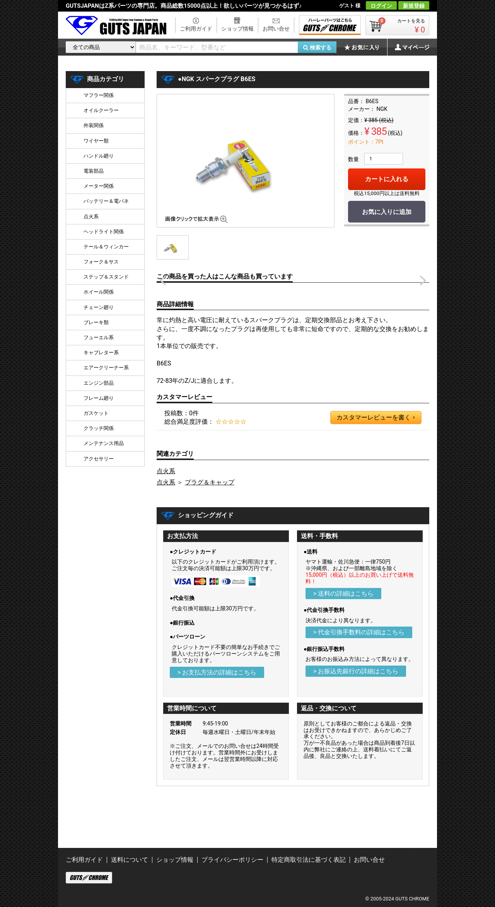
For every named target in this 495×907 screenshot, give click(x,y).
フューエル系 (99, 337)
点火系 (166, 471)
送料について (129, 859)
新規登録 (414, 6)
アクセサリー (99, 459)
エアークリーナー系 (106, 367)
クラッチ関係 (99, 428)
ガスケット (96, 413)
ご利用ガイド (196, 28)
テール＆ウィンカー (106, 247)
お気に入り (365, 47)
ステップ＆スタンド (106, 277)
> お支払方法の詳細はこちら (217, 672)
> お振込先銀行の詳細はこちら (355, 671)
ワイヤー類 (96, 141)
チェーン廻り (99, 307)
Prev (163, 280)
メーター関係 (99, 186)
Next (423, 280)
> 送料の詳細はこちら (343, 593)
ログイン (381, 6)
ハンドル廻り (99, 156)
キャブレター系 (101, 352)
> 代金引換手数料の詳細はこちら (359, 632)
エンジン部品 (99, 383)
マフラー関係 (99, 95)
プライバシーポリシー (232, 859)
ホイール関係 (99, 292)
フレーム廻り (99, 398)
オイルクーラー (101, 110)
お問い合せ (276, 28)
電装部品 (94, 171)
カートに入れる (386, 179)
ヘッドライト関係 (104, 231)
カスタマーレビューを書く (375, 417)
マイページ (408, 47)
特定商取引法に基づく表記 (308, 859)
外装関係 (94, 125)
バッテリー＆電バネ (106, 201)
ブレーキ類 (96, 322)
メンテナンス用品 (104, 443)
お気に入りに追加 (386, 212)
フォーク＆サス (101, 262)
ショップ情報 (237, 28)
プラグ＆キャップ (209, 482)
